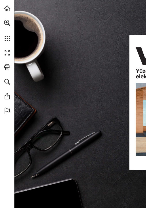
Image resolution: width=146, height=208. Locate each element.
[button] (7, 23)
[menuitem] (7, 30)
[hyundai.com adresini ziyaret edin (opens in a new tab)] (7, 8)
